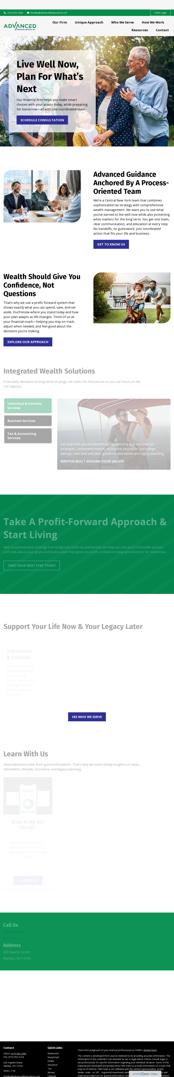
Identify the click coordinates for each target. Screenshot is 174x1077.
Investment (53, 1047)
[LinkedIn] (5, 1072)
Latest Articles (55, 1070)
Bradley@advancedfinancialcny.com (47, 3)
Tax (49, 1059)
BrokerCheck (150, 1040)
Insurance (53, 1055)
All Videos (52, 1074)
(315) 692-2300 (13, 3)
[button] (60, 13)
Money (51, 1062)
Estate (51, 1051)
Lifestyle (52, 1066)
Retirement (53, 1043)
